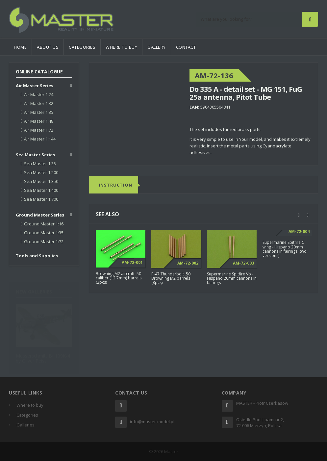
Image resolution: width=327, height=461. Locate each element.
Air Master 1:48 (38, 121)
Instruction (115, 185)
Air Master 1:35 (38, 112)
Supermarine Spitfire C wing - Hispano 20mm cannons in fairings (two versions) (285, 249)
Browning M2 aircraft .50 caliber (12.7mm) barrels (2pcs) (118, 278)
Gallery (156, 47)
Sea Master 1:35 (40, 163)
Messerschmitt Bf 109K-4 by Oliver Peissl (43, 355)
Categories (82, 47)
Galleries (25, 425)
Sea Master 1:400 (41, 190)
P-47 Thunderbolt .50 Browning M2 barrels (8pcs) (170, 278)
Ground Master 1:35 (43, 233)
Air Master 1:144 (40, 139)
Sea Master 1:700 (41, 199)
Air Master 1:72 (38, 130)
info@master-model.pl (152, 421)
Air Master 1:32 (38, 103)
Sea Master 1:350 (41, 181)
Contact (186, 47)
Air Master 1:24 (38, 94)
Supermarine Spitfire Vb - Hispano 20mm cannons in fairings (232, 278)
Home (20, 47)
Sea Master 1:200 (41, 172)
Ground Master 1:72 (43, 241)
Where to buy (121, 47)
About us (48, 47)
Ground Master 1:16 (43, 224)
